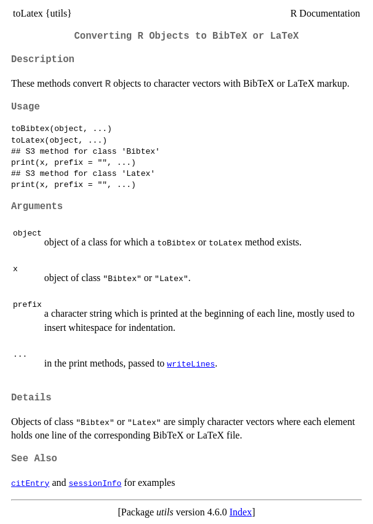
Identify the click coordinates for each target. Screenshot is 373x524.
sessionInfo (95, 482)
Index (241, 512)
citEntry (30, 482)
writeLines (191, 363)
